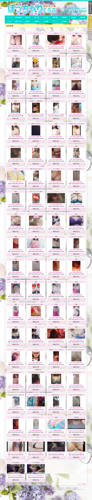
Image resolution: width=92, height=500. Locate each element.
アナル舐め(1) (15, 462)
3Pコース (55, 21)
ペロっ (36, 349)
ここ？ (56, 191)
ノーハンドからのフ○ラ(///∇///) (36, 372)
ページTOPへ (82, 483)
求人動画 (45, 21)
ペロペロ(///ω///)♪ (15, 417)
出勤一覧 (27, 17)
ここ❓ (76, 78)
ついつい (36, 33)
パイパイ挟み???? (76, 169)
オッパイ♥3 (16, 78)
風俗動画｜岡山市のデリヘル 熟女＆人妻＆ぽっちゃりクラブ (46, 8)
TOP (9, 17)
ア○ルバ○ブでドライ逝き (35, 191)
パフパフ (56, 372)
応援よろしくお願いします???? (36, 56)
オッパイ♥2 (56, 78)
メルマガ (9, 21)
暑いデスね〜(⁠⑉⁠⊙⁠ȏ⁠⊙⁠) (35, 169)
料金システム (18, 21)
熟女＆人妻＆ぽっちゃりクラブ (44, 498)
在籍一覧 (55, 17)
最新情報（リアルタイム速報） (82, 17)
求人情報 (64, 21)
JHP (76, 191)
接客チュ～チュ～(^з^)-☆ (56, 349)
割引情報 (64, 17)
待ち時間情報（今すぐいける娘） (18, 17)
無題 (16, 33)
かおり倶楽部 (56, 56)
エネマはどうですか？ (76, 236)
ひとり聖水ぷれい (76, 440)
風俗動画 (73, 17)
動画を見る (16, 50)
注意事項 (36, 21)
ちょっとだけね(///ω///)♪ (76, 394)
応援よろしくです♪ (16, 146)
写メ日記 (45, 17)
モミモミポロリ (76, 372)
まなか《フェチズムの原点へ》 (76, 430)
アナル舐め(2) (36, 462)
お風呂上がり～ (56, 394)
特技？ (56, 33)
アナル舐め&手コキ (56, 440)
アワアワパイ (35, 417)
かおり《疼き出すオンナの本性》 (56, 46)
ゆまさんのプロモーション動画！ (36, 304)
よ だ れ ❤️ (16, 440)
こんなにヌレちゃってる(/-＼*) (16, 394)
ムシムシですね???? (76, 56)
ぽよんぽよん (35, 440)
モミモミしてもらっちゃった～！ (76, 349)
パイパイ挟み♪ (56, 169)
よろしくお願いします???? (56, 146)
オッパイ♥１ (56, 101)
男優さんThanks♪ (35, 123)
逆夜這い (27, 21)
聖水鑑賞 (76, 417)
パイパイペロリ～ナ (15, 372)
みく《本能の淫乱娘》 (56, 430)
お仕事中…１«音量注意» (35, 101)
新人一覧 (36, 17)
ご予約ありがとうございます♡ (76, 123)
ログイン (80, 489)
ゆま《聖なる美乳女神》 (15, 46)
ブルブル (36, 394)
